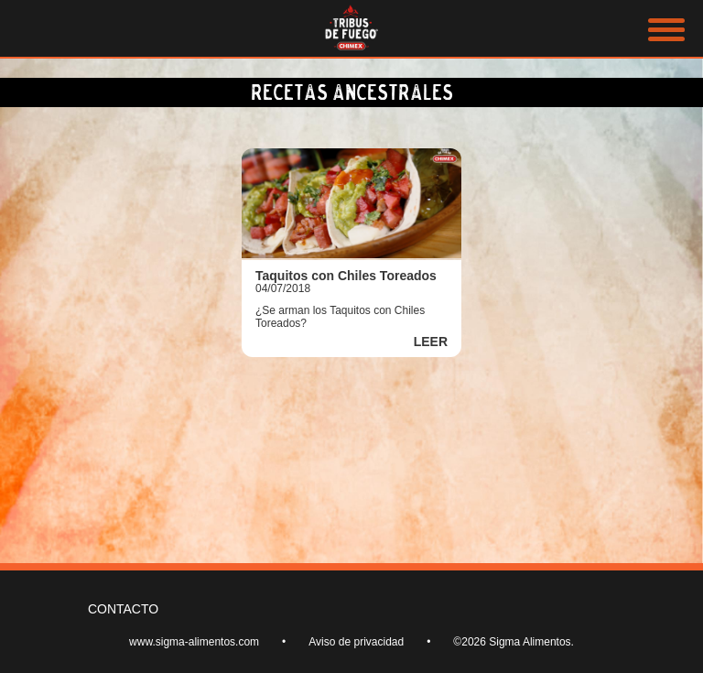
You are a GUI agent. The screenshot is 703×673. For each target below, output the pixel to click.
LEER (431, 341)
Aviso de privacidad (356, 641)
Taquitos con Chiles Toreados (346, 275)
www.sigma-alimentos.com (194, 641)
